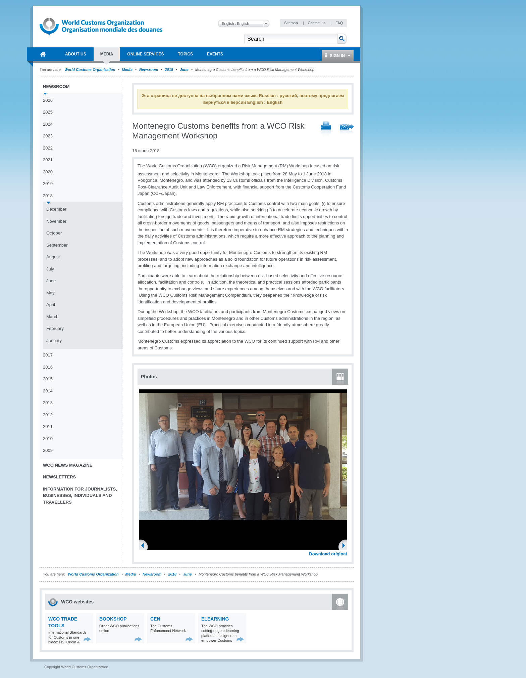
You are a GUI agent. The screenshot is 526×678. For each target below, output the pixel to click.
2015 (48, 378)
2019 (48, 183)
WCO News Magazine (67, 465)
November (56, 221)
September (57, 245)
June (184, 70)
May (50, 292)
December (56, 209)
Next (345, 546)
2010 (48, 438)
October (54, 233)
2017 (48, 354)
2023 (48, 135)
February (55, 328)
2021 (48, 159)
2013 (48, 402)
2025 (48, 112)
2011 (48, 426)
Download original (328, 553)
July (50, 268)
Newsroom (148, 70)
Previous (144, 546)
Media (127, 70)
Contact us (317, 23)
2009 (48, 450)
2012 (48, 414)
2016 (48, 367)
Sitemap (291, 23)
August (53, 256)
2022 (48, 148)
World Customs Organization (90, 70)
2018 (169, 70)
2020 (48, 171)
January (54, 340)
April (50, 304)
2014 (48, 390)
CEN (155, 619)
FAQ (339, 23)
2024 (48, 124)
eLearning (215, 619)
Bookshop (113, 619)
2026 (48, 100)
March (52, 316)
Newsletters (59, 476)
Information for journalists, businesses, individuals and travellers (80, 495)
